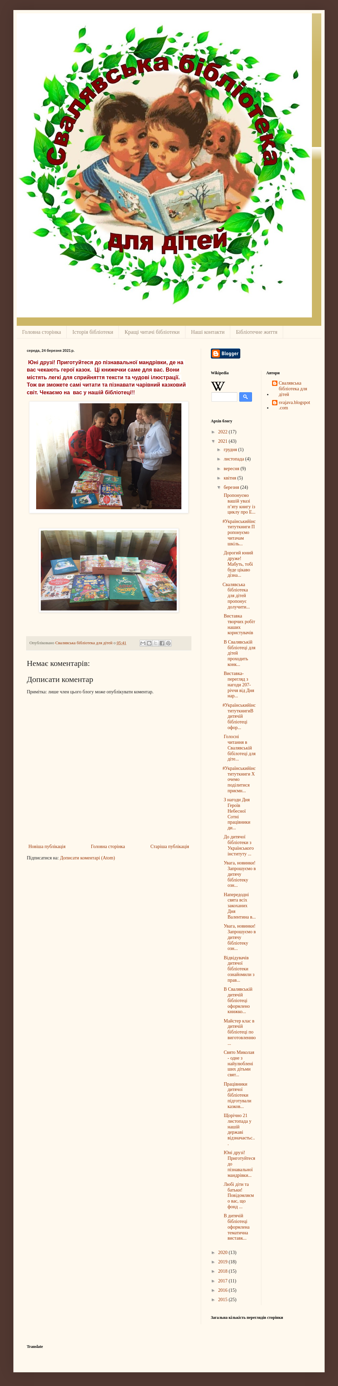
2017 (223, 1280)
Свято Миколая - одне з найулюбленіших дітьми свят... (238, 1063)
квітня (230, 477)
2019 (223, 1261)
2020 (223, 1252)
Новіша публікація (47, 846)
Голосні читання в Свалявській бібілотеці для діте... (239, 747)
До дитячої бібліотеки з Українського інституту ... (238, 845)
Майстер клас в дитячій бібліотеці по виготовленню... (239, 1032)
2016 (223, 1290)
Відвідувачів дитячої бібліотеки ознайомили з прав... (238, 969)
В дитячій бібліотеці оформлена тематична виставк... (236, 1227)
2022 (223, 431)
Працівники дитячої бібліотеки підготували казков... (237, 1095)
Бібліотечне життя (256, 332)
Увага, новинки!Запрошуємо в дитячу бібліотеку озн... (239, 874)
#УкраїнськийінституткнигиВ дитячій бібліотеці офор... (239, 716)
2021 (223, 441)
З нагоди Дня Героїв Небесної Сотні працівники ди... (236, 813)
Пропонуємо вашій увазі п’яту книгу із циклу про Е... (239, 504)
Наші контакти (208, 332)
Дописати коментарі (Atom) (87, 857)
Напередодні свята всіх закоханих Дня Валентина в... (239, 906)
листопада (234, 458)
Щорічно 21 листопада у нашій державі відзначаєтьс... (239, 1129)
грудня (231, 449)
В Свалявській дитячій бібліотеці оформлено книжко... (237, 1000)
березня (232, 487)
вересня (232, 468)
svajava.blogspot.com (294, 405)
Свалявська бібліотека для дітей (293, 389)
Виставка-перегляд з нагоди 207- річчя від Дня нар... (238, 684)
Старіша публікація (169, 846)
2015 (223, 1299)
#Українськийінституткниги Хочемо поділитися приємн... (239, 779)
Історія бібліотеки (92, 332)
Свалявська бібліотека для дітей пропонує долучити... (236, 595)
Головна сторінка (41, 332)
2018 (223, 1271)
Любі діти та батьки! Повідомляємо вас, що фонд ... (238, 1195)
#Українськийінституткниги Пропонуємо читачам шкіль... (239, 532)
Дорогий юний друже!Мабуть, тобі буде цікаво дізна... (238, 564)
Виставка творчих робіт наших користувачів (239, 624)
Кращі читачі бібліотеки (151, 332)
